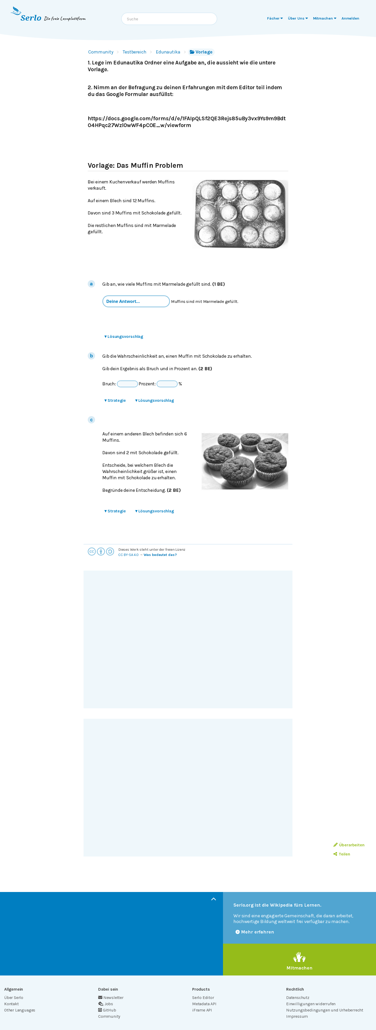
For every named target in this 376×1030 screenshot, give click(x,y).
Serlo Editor (203, 997)
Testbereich (134, 52)
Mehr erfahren (255, 932)
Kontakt (11, 1003)
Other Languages (19, 1010)
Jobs (105, 1003)
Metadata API (204, 1003)
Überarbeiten (349, 844)
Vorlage (201, 52)
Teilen (341, 854)
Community (100, 52)
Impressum (297, 1016)
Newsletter (111, 997)
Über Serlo (13, 997)
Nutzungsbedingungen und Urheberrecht (324, 1010)
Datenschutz (297, 997)
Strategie (115, 400)
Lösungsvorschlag (123, 336)
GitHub (107, 1010)
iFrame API (202, 1010)
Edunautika (168, 52)
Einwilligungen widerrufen (311, 1003)
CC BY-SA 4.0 (128, 555)
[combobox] (169, 19)
